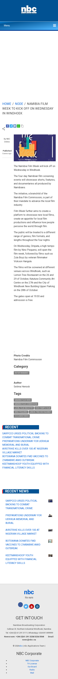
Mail (32, 673)
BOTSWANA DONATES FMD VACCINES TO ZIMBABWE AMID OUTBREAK (23, 544)
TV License (32, 663)
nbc (29, 592)
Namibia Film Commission (26, 404)
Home (6, 104)
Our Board (32, 667)
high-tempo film (42, 408)
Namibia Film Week (23, 400)
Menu (7, 25)
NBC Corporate (32, 660)
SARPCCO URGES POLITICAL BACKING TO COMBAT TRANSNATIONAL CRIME (21, 504)
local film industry (24, 408)
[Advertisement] (29, 61)
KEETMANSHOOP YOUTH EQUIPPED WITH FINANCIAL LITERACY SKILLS (21, 559)
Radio (32, 670)
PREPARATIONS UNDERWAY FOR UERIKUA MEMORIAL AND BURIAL (24, 519)
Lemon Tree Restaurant (40, 412)
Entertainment (21, 373)
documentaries (22, 416)
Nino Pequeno (21, 412)
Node (19, 104)
